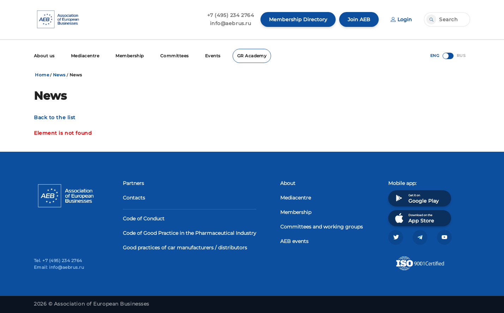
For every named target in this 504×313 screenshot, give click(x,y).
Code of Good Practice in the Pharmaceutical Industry (189, 233)
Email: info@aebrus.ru (59, 267)
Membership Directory (298, 19)
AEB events (294, 241)
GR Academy (252, 55)
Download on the (414, 218)
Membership (129, 55)
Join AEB (359, 19)
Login (401, 19)
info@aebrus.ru (230, 23)
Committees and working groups (321, 227)
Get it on (416, 198)
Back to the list (55, 117)
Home (42, 74)
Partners (133, 183)
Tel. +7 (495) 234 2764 (58, 260)
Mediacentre (85, 55)
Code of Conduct (143, 218)
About (287, 183)
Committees (174, 55)
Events (213, 55)
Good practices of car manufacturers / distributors (185, 247)
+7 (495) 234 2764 (230, 15)
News (59, 74)
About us (44, 55)
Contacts (134, 198)
